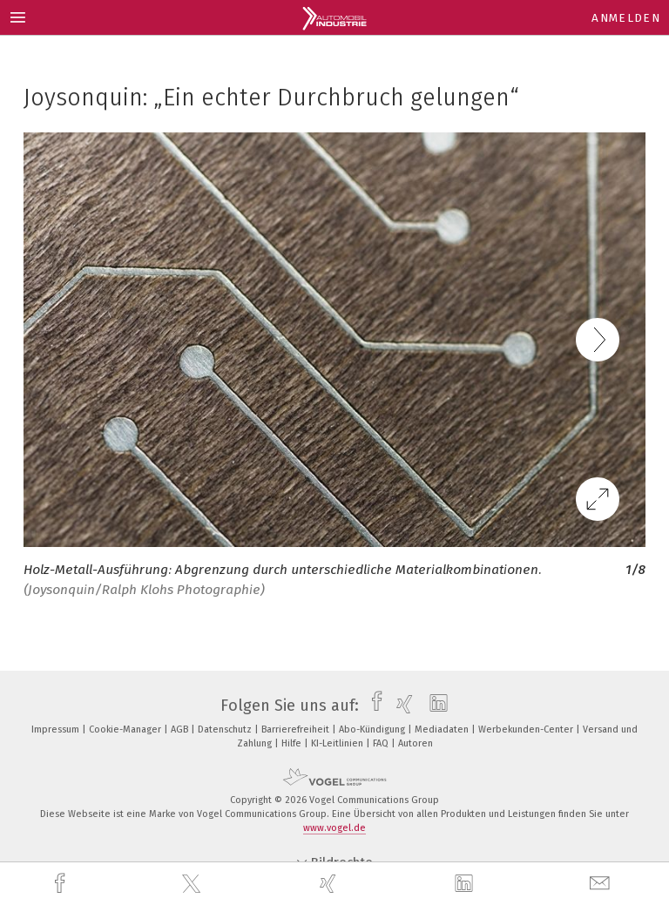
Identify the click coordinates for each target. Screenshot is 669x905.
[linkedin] (466, 884)
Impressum (56, 729)
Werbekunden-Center (527, 729)
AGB (181, 729)
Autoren (415, 743)
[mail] (602, 883)
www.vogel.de (334, 828)
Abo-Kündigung (373, 729)
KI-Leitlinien (338, 743)
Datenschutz (226, 729)
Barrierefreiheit (296, 729)
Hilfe (292, 743)
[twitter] (193, 884)
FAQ (382, 743)
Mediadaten (443, 729)
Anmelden (625, 17)
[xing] (330, 884)
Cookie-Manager (126, 729)
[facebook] (62, 883)
